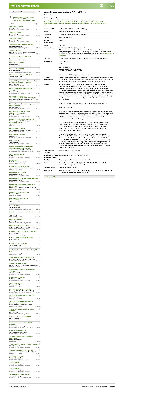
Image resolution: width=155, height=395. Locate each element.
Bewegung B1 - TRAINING (16, 68)
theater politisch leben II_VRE (18, 330)
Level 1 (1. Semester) (92, 21)
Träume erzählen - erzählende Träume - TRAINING (23, 344)
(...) (45, 25)
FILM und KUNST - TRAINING (17, 134)
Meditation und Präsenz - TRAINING (19, 225)
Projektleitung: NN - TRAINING (18, 243)
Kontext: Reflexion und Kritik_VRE (19, 192)
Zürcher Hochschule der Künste (17, 386)
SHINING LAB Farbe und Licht (18, 263)
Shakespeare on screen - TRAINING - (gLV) (21, 257)
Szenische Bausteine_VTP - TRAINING (20, 289)
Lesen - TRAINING (14, 206)
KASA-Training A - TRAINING (17, 172)
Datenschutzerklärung (87, 386)
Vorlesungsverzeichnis (25, 5)
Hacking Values (14, 160)
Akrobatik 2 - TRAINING (16, 32)
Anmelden (111, 2)
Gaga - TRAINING (14, 140)
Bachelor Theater (18, 18)
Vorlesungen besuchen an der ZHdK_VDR (21, 350)
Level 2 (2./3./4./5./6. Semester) (21, 20)
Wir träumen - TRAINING (16, 356)
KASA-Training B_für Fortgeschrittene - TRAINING (23, 178)
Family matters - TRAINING (17, 128)
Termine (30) (51, 177)
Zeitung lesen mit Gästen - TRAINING (20, 374)
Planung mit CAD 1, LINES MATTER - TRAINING (23, 231)
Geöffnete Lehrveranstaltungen (88, 20)
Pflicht (102, 21)
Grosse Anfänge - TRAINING (17, 154)
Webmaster (112, 386)
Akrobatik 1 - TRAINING (16, 26)
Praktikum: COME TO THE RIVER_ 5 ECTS (21, 237)
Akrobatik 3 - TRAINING (16, 38)
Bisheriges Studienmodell (20, 17)
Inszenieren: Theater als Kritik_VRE (19, 166)
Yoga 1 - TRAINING (14, 362)
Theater (31, 17)
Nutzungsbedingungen (101, 386)
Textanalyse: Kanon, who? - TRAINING (20, 316)
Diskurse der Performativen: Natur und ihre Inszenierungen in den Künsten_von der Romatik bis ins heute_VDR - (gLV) (23, 121)
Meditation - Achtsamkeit (16, 219)
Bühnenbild (27, 18)
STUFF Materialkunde (15, 283)
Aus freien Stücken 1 (15, 50)
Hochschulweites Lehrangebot (69, 20)
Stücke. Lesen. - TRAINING (17, 277)
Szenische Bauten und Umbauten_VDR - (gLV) (22, 295)
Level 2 (104, 23)
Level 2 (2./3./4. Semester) (93, 23)
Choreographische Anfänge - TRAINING (20, 74)
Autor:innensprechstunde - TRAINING (20, 56)
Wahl (33, 20)
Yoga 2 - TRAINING (14, 368)
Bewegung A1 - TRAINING (16, 62)
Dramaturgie (81, 21)
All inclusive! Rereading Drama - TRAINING (21, 44)
